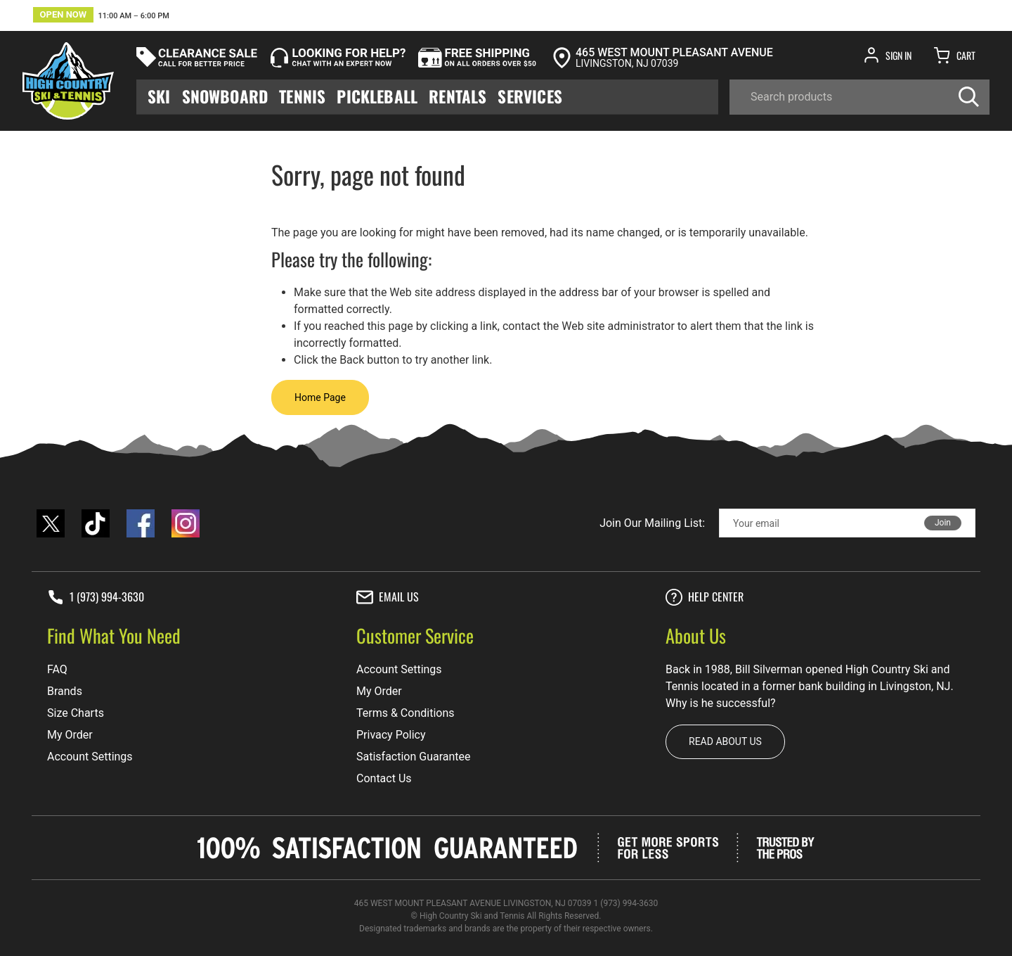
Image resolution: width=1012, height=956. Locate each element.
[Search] (859, 97)
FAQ (57, 669)
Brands (64, 691)
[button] (101, 17)
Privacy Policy (391, 734)
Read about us (725, 741)
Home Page (320, 397)
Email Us (387, 597)
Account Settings (90, 756)
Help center (705, 597)
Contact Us (384, 778)
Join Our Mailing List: (652, 523)
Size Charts (75, 713)
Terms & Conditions (405, 713)
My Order (70, 734)
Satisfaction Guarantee (413, 756)
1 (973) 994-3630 (95, 597)
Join (943, 523)
